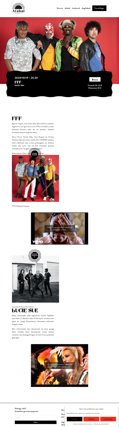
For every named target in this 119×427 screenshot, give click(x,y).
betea (95, 79)
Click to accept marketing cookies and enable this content (59, 228)
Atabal (67, 8)
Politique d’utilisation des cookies (82, 425)
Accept (74, 420)
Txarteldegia (99, 8)
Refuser (91, 420)
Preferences (108, 420)
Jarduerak (76, 8)
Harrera (60, 8)
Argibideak (86, 8)
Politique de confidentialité (101, 425)
